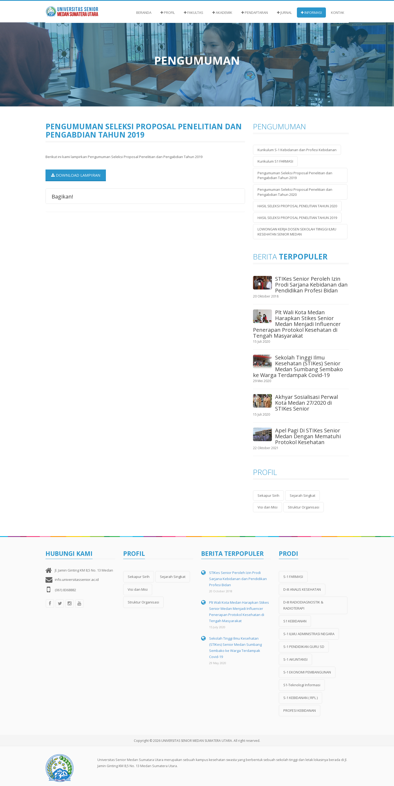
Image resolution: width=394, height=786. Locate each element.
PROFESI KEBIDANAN (299, 710)
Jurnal (284, 12)
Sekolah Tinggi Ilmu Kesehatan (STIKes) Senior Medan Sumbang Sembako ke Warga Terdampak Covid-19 (298, 366)
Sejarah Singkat (302, 495)
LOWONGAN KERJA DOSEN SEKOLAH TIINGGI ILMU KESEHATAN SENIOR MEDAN (297, 232)
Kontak (337, 12)
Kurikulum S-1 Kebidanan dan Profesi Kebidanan (297, 149)
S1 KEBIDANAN (294, 621)
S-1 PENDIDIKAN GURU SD (303, 646)
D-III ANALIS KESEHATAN (302, 589)
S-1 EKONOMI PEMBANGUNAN (307, 672)
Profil (167, 12)
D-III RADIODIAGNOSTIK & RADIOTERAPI (303, 605)
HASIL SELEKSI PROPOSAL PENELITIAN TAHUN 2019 (297, 217)
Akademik (222, 12)
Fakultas (193, 12)
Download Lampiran (75, 175)
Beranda (143, 12)
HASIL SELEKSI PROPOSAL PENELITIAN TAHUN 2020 (297, 206)
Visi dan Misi (267, 507)
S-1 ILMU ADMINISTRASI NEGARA (308, 633)
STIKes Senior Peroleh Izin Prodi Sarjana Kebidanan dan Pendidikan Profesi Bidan (311, 284)
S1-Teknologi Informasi (301, 684)
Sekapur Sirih (268, 495)
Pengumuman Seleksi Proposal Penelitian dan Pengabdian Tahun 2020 (295, 192)
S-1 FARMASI (293, 576)
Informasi (311, 12)
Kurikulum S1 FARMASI (275, 161)
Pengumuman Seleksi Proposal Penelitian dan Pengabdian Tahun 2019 (295, 175)
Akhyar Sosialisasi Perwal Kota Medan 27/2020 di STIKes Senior (306, 402)
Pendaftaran (254, 12)
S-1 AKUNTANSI (295, 659)
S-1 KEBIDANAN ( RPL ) (300, 697)
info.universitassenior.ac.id (77, 579)
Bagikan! (62, 196)
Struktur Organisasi (303, 507)
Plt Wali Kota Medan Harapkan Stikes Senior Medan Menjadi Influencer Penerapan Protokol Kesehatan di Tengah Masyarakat (297, 324)
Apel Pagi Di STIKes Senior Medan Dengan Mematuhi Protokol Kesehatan (308, 436)
